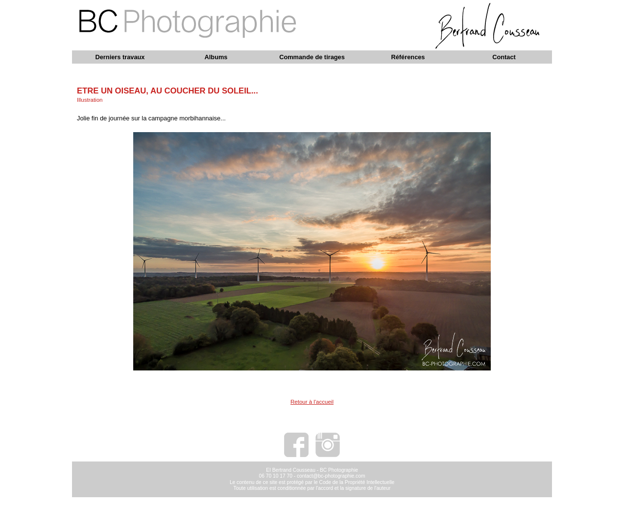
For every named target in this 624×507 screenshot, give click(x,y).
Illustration (89, 100)
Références (408, 57)
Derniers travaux (119, 57)
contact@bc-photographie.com (331, 476)
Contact (504, 57)
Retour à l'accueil (312, 402)
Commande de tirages (312, 57)
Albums (216, 57)
